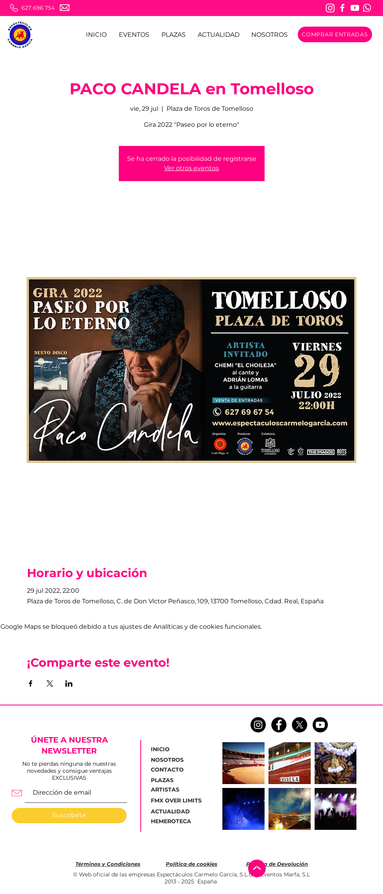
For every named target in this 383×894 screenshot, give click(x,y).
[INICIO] (169, 750)
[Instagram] (330, 8)
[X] (299, 724)
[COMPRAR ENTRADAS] (335, 34)
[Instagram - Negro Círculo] (258, 724)
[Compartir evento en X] (50, 683)
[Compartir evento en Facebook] (30, 683)
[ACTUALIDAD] (172, 812)
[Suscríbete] (69, 815)
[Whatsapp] (367, 8)
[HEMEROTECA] (172, 822)
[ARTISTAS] (170, 790)
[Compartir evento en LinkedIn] (69, 683)
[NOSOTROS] (170, 760)
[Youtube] (355, 8)
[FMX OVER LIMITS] (176, 801)
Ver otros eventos (191, 168)
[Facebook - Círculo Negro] (278, 724)
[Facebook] (342, 8)
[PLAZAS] (164, 780)
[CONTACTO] (170, 770)
